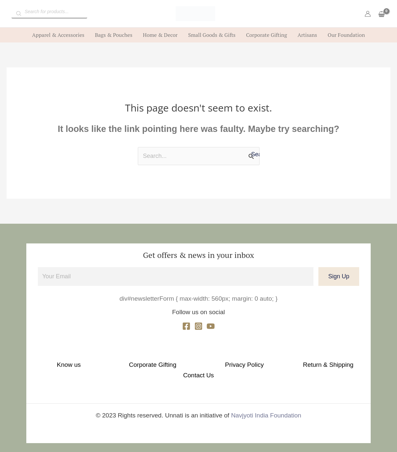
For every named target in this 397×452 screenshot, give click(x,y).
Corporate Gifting (138, 364)
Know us (78, 364)
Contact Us (319, 364)
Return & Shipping (267, 364)
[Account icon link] (367, 14)
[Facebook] (186, 326)
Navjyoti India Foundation (266, 404)
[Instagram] (198, 326)
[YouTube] (211, 326)
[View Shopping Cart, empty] (381, 14)
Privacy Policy (207, 364)
